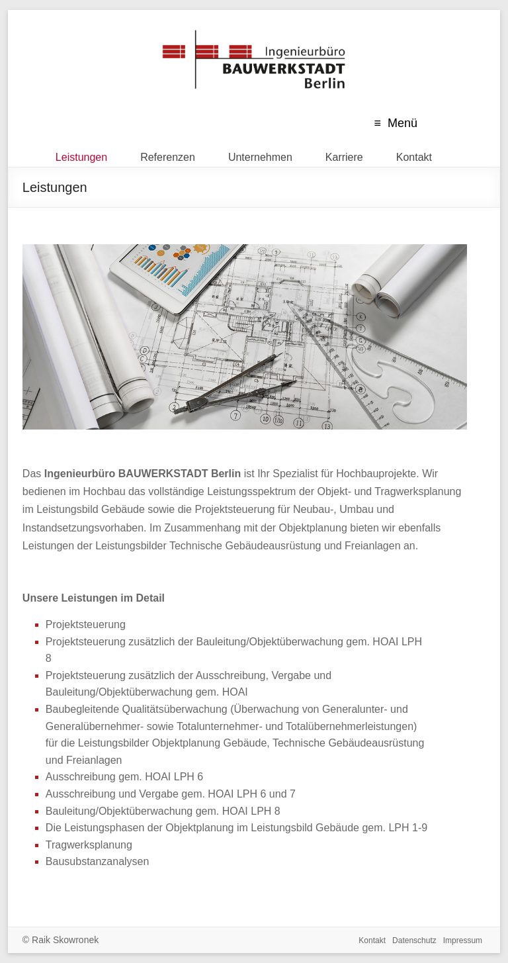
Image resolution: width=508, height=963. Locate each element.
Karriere (344, 154)
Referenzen (167, 154)
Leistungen (81, 154)
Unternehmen (260, 154)
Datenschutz (414, 940)
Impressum (462, 940)
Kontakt (414, 154)
